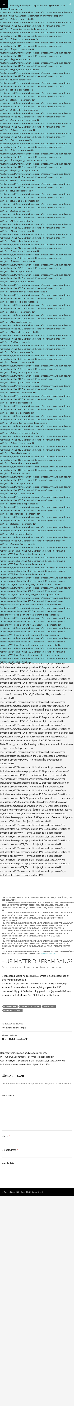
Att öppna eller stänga (37, 1025)
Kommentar (8, 1095)
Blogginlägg (48, 954)
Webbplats (8, 1163)
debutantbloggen (30, 1006)
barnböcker (10, 1006)
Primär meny (4, 4)
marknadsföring (12, 1010)
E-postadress (10, 1149)
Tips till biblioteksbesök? (37, 1036)
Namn (6, 1136)
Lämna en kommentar (50, 967)
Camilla (30, 967)
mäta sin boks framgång (18, 994)
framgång (49, 1006)
